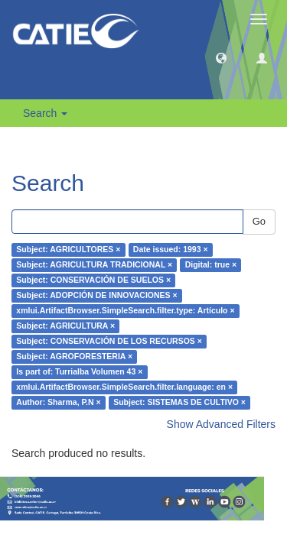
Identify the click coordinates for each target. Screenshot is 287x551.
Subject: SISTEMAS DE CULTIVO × (179, 402)
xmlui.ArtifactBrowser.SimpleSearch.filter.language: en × (124, 387)
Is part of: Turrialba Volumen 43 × (79, 372)
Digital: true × (210, 265)
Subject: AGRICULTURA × (65, 326)
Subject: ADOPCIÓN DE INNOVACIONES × (96, 295)
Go (259, 221)
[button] (221, 57)
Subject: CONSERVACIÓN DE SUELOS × (93, 280)
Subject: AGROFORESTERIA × (74, 356)
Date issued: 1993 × (170, 249)
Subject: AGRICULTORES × (68, 249)
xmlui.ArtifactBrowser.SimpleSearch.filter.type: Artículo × (125, 311)
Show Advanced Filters (221, 424)
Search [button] (45, 113)
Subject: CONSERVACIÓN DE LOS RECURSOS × (109, 341)
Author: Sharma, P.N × (58, 402)
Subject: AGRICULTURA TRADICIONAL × (94, 265)
